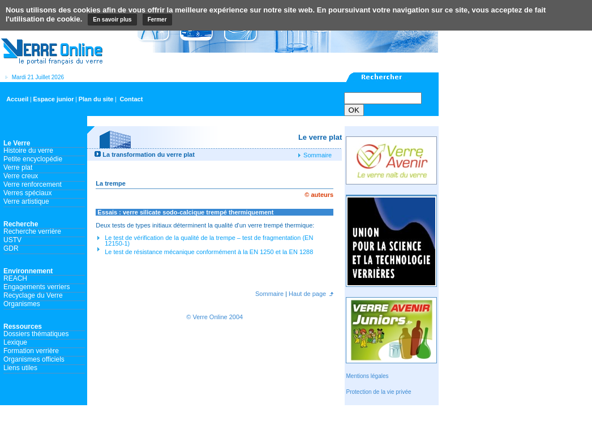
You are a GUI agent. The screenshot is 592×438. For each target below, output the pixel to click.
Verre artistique (26, 201)
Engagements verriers (36, 287)
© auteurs (318, 194)
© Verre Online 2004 (214, 317)
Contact (131, 99)
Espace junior (53, 99)
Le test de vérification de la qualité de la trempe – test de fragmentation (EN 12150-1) (209, 240)
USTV (12, 240)
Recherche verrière (32, 231)
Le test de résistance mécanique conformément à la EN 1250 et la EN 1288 (209, 251)
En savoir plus (112, 19)
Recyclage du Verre (33, 295)
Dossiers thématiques (35, 334)
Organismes (21, 304)
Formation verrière (31, 351)
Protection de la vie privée (378, 392)
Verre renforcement (32, 184)
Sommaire (317, 155)
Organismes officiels (34, 359)
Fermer (157, 19)
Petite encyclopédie (32, 159)
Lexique (15, 342)
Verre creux (20, 176)
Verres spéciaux (27, 193)
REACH (15, 278)
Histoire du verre (28, 150)
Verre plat (17, 167)
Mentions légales (367, 376)
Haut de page (306, 293)
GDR (11, 248)
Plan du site (96, 99)
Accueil (17, 99)
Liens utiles (20, 368)
